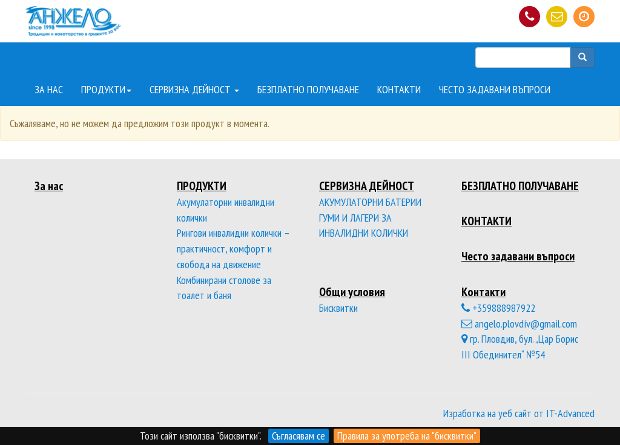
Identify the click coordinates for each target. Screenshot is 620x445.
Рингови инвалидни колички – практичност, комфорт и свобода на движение (233, 248)
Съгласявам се (298, 436)
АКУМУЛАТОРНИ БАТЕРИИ (370, 202)
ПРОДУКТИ (106, 89)
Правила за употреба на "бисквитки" (407, 436)
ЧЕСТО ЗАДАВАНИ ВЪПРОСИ (494, 89)
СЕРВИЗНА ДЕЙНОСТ (194, 89)
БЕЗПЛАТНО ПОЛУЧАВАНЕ (308, 89)
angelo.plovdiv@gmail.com (519, 324)
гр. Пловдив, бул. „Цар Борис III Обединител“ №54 (519, 346)
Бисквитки (338, 308)
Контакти (483, 291)
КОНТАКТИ (399, 89)
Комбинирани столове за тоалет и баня (224, 288)
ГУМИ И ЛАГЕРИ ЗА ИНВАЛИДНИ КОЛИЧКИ (363, 225)
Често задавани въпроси (518, 255)
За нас (49, 185)
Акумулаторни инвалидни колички (225, 210)
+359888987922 (498, 308)
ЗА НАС (49, 89)
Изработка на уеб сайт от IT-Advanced (519, 413)
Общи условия (352, 291)
